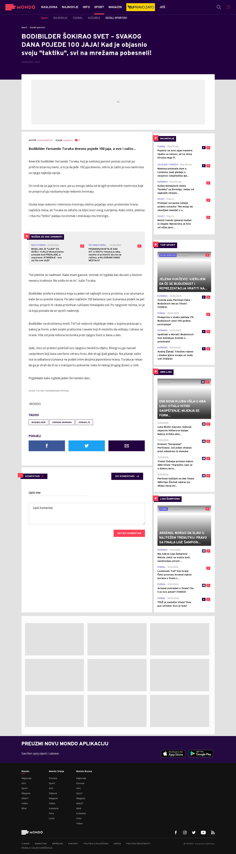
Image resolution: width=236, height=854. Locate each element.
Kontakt (73, 843)
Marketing (41, 843)
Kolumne (54, 808)
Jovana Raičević (45, 140)
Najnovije (26, 778)
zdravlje (84, 422)
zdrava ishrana (62, 422)
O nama (25, 843)
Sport (24, 27)
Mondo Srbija (56, 771)
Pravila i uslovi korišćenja (36, 848)
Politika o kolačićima (96, 843)
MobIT (25, 798)
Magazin (25, 793)
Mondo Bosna (84, 771)
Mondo (25, 771)
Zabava (53, 793)
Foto (51, 813)
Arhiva (117, 843)
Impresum (57, 843)
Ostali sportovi (37, 27)
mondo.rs (67, 140)
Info (23, 783)
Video (24, 803)
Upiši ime (35, 493)
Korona (53, 778)
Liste (52, 818)
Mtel (23, 808)
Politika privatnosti (138, 843)
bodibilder (38, 422)
